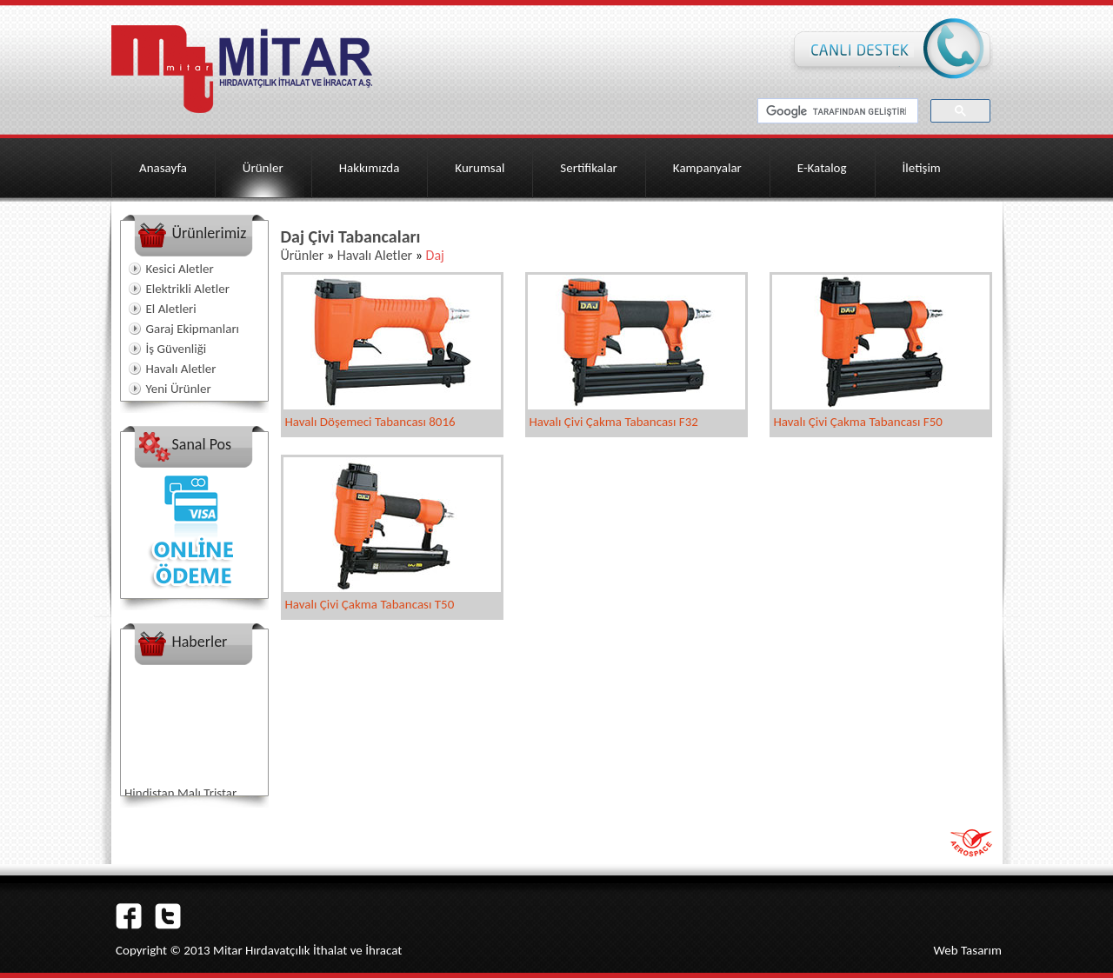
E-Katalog (822, 168)
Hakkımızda (369, 168)
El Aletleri (171, 308)
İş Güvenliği (176, 348)
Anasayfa (163, 168)
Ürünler (263, 168)
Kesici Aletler (180, 268)
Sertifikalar (588, 168)
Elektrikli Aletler (188, 288)
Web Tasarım (967, 950)
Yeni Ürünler (178, 388)
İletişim (922, 168)
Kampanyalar (707, 168)
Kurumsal (479, 168)
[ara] (836, 111)
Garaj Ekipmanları (193, 328)
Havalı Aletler (181, 368)
